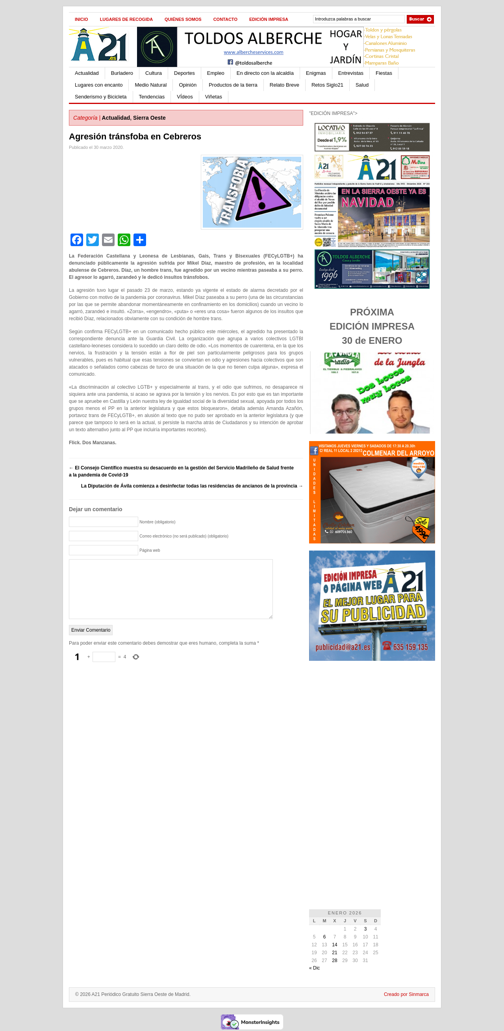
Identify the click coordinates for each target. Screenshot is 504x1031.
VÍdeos (185, 97)
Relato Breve (284, 85)
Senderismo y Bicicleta (101, 97)
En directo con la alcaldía (265, 73)
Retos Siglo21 (327, 85)
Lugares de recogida (126, 19)
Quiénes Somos (183, 19)
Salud (362, 85)
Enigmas (316, 73)
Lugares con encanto (98, 85)
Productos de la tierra (233, 85)
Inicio (81, 19)
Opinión (187, 85)
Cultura (153, 73)
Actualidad (87, 73)
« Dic (314, 968)
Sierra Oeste (149, 118)
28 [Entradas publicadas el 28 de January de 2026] (334, 960)
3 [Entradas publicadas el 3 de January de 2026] (365, 929)
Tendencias (152, 97)
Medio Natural (151, 85)
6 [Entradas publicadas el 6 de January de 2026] (324, 937)
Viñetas (213, 97)
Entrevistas (350, 73)
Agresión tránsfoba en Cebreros (135, 136)
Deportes (184, 73)
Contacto (225, 19)
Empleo (215, 73)
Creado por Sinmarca (406, 994)
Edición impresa (268, 19)
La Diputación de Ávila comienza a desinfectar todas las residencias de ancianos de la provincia (192, 486)
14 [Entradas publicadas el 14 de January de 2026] (334, 945)
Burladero (122, 73)
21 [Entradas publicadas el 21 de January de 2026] (334, 952)
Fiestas (384, 73)
